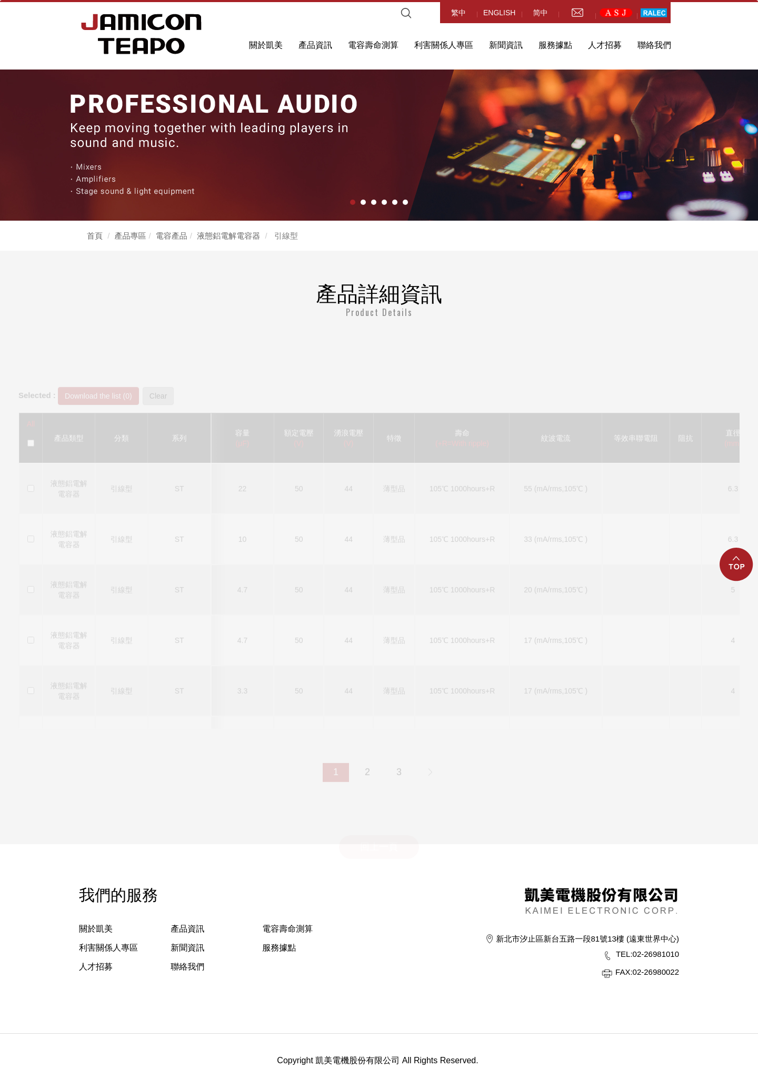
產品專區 (130, 235)
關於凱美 (266, 45)
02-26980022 (647, 972)
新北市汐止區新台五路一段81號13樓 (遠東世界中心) (587, 938)
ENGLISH (499, 12)
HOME (141, 34)
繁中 (458, 12)
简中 (540, 12)
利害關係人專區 (443, 45)
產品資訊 (315, 45)
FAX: (624, 971)
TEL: (624, 953)
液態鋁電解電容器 (228, 235)
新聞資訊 (506, 45)
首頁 (95, 235)
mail (576, 12)
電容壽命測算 (373, 45)
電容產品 (171, 235)
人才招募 (605, 45)
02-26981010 (647, 954)
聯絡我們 (654, 45)
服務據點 (555, 45)
